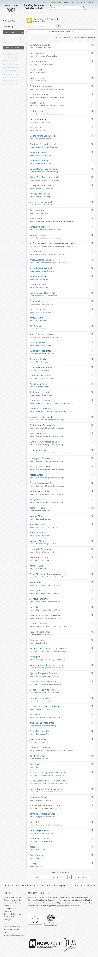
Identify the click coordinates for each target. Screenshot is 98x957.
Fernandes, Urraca (38, 152)
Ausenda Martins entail (40, 268)
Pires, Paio (34, 764)
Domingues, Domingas (40, 408)
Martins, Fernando (38, 235)
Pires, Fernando (37, 317)
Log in (90, 2)
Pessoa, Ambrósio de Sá (41, 466)
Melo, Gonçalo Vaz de (39, 45)
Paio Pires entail (37, 756)
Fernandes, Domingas (40, 160)
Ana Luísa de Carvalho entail (43, 334)
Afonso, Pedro (36, 590)
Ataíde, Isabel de (37, 218)
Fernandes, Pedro (38, 276)
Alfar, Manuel (35, 714)
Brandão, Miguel (37, 532)
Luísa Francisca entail (39, 631)
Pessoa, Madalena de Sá (41, 483)
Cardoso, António (37, 210)
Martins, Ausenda (37, 284)
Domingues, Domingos (40, 400)
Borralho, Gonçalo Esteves (42, 813)
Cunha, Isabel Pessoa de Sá (42, 425)
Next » (85, 877)
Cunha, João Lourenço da (41, 86)
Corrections (56, 2)
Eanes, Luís (34, 607)
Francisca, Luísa (37, 640)
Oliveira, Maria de (37, 251)
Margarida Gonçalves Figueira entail (46, 665)
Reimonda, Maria (37, 359)
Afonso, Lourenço (37, 433)
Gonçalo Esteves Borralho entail (44, 805)
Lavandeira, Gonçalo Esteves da (44, 615)
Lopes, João (34, 656)
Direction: (80, 37)
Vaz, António (35, 326)
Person (6, 39)
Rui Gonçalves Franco (11, 68)
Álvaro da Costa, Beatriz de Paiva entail (48, 648)
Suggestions (69, 2)
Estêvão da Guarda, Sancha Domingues (18, 84)
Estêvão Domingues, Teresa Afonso (16, 64)
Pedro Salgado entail (39, 830)
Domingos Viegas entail (40, 375)
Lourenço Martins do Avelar (13, 81)
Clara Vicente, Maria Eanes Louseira (16, 74)
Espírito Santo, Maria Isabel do (44, 706)
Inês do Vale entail (38, 119)
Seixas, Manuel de (38, 309)
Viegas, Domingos (38, 383)
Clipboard (91, 7)
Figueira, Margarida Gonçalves (44, 673)
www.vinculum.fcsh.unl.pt (14, 935)
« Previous (37, 877)
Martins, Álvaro (36, 516)
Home (45, 2)
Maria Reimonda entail (40, 350)
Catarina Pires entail (39, 838)
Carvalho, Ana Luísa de (40, 342)
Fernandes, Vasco (37, 450)
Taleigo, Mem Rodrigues (41, 193)
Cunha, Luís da (36, 111)
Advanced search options (60, 31)
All (4, 36)
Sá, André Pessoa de (39, 491)
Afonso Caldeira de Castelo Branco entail (49, 780)
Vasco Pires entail (37, 507)
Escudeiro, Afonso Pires (40, 698)
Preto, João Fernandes (40, 549)
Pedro (32, 846)
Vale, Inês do (35, 127)
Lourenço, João (36, 53)
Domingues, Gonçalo (39, 458)
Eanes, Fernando (37, 226)
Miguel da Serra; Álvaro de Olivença (16, 78)
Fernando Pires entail (39, 301)
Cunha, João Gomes (38, 94)
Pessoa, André (36, 474)
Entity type (9, 32)
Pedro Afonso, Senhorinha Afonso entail (48, 574)
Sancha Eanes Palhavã (11, 58)
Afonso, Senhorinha (38, 598)
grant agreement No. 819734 (67, 905)
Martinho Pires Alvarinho (12, 61)
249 (78, 877)
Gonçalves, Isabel (37, 524)
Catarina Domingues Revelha (14, 71)
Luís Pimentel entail (38, 557)
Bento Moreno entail (39, 392)
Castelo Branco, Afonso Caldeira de (46, 789)
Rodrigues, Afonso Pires (40, 185)
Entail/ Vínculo (11, 47)
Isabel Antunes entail (39, 61)
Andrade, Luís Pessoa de (41, 417)
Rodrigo (33, 863)
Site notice (81, 2)
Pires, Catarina (36, 855)
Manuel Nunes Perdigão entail (43, 169)
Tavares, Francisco (38, 78)
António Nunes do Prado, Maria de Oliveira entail (52, 243)
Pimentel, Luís (36, 565)
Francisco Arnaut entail (40, 367)
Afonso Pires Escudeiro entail (43, 689)
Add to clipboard (92, 45)
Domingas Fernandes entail (42, 144)
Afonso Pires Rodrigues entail (43, 177)
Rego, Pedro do (36, 499)
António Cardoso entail (40, 202)
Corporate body (9, 42)
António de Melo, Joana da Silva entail (47, 772)
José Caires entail (37, 739)
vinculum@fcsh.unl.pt (12, 926)
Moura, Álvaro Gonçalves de (42, 135)
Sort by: (59, 37)
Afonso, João (35, 582)
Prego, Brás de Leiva (39, 731)
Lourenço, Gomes (38, 102)
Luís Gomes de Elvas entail (42, 293)
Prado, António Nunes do (41, 259)
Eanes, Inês (34, 822)
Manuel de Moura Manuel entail (44, 681)
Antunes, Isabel (36, 69)
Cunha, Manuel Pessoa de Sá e (44, 441)
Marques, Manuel (37, 541)
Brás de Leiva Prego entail (41, 722)
